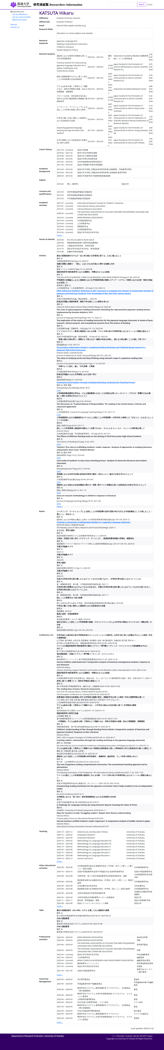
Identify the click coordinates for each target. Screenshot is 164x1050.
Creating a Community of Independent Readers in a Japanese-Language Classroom (93, 522)
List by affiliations (20, 14)
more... (60, 235)
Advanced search (20, 19)
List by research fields (22, 17)
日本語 (149, 4)
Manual (14, 24)
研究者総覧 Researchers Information (57, 4)
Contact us (15, 27)
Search (141, 4)
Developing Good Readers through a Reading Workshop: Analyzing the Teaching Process (96, 382)
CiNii (59, 390)
